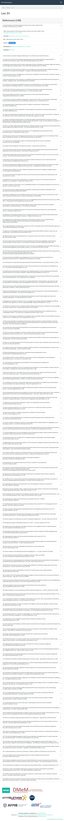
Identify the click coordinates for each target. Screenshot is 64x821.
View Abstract (12, 42)
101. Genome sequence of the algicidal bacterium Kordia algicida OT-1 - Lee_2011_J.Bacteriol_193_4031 (28, 551)
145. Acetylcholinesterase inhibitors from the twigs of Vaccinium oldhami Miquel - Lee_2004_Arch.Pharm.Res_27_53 (30, 765)
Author (8, 7)
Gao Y (17, 36)
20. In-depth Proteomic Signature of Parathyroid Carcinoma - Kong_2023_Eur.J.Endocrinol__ (25, 145)
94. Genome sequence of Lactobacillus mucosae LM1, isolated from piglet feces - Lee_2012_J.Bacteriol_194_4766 (30, 519)
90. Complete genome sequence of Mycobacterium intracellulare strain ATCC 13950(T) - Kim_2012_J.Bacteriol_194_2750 (24, 499)
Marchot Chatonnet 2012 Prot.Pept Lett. (43, 814)
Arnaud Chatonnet (41, 813)
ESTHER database (6, 2)
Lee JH (20, 36)
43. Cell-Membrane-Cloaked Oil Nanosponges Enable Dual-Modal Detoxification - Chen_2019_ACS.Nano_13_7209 (30, 262)
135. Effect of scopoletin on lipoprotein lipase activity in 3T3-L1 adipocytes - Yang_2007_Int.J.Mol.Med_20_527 (29, 717)
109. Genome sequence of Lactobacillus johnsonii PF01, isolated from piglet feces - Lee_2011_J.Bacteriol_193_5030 (30, 590)
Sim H (10, 36)
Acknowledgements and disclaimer (55, 819)
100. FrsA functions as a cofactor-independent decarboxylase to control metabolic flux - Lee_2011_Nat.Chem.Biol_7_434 (24, 547)
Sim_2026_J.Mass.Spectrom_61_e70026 (12, 32)
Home (3, 7)
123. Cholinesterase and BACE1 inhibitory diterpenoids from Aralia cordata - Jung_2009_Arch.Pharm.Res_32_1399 (30, 658)
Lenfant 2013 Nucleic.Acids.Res (24, 814)
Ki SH (24, 36)
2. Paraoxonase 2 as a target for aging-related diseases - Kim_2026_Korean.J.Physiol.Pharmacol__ (26, 55)
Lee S (27, 36)
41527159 (11, 49)
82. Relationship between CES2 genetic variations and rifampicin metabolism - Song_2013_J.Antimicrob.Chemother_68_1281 (21, 458)
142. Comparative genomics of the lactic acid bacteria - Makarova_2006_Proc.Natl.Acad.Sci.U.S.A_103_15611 (29, 751)
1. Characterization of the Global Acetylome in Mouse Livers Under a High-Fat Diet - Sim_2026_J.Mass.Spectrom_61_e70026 (23, 25)
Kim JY (13, 36)
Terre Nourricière (42, 816)
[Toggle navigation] (61, 2)
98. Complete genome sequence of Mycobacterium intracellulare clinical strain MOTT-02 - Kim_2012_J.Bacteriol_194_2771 (24, 537)
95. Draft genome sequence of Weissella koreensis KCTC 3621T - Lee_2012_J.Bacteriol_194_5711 (26, 522)
